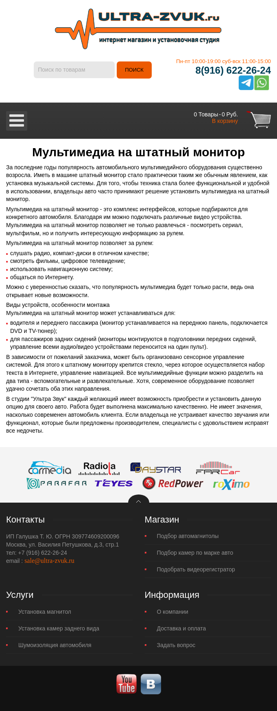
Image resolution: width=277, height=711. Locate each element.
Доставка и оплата (181, 628)
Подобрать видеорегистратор (196, 569)
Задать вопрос (176, 645)
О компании (172, 611)
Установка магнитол (44, 611)
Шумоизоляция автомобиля (55, 645)
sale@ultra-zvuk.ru (49, 560)
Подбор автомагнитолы (188, 536)
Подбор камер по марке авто (195, 552)
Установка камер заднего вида (58, 628)
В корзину (225, 121)
